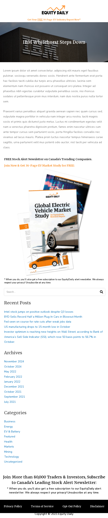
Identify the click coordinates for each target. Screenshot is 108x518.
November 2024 (14, 361)
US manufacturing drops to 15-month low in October (37, 327)
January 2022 (12, 382)
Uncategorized (13, 462)
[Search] (101, 292)
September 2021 (14, 397)
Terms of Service (42, 506)
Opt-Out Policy (71, 506)
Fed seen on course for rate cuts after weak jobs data (37, 322)
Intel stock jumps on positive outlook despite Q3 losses (38, 312)
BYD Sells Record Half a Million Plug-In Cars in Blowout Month (43, 317)
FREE (40, 19)
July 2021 (10, 402)
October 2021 (12, 392)
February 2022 (13, 377)
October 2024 (12, 367)
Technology (11, 457)
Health (8, 442)
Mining (8, 452)
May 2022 (10, 371)
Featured (9, 436)
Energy (8, 426)
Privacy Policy (13, 506)
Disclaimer (97, 506)
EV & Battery (12, 431)
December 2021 (14, 386)
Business (9, 421)
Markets (9, 446)
